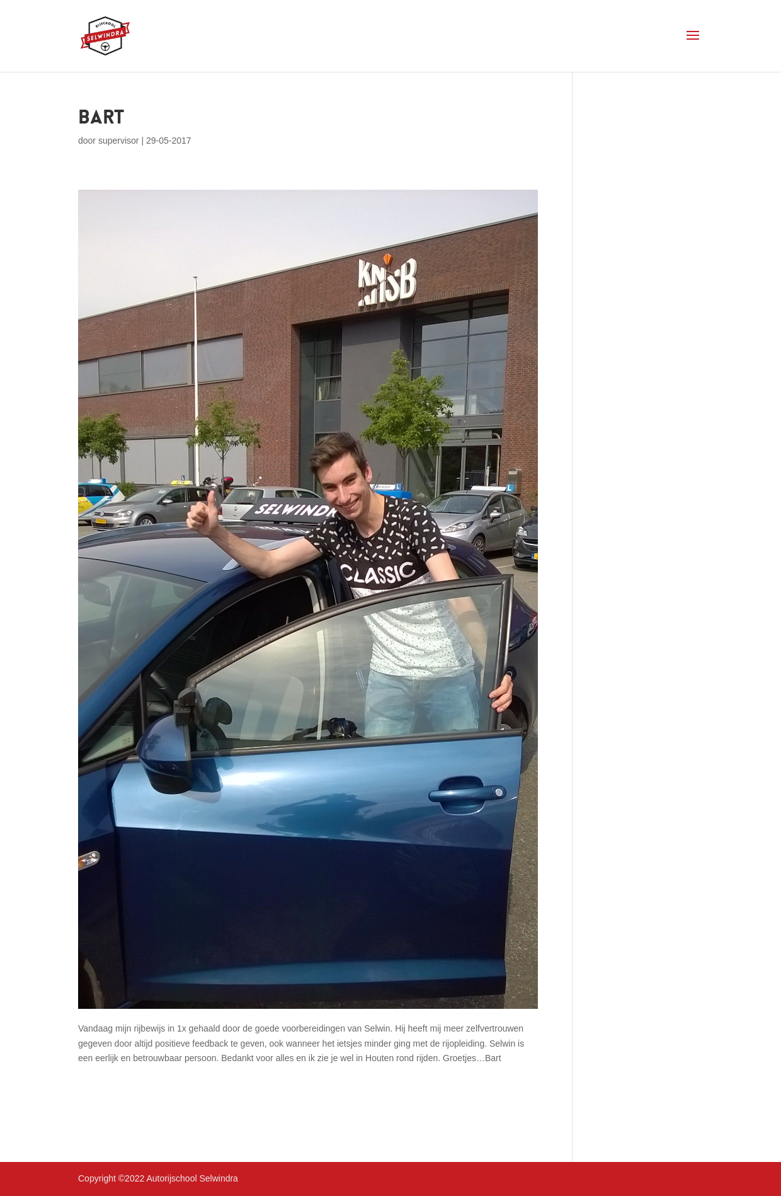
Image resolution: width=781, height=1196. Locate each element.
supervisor (118, 140)
